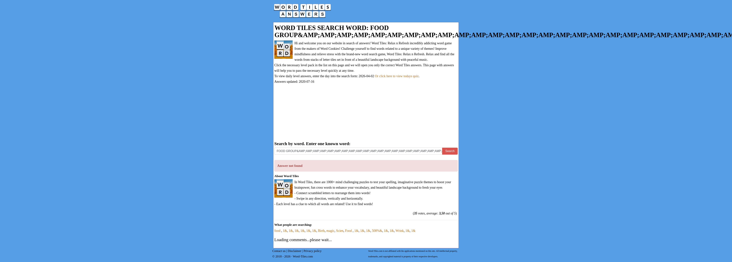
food (277, 231)
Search (450, 151)
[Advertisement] (366, 113)
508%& (377, 231)
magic (330, 231)
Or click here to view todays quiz (397, 76)
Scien (339, 231)
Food (349, 231)
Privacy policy (313, 251)
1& (285, 231)
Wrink (399, 231)
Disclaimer (294, 251)
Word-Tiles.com (303, 256)
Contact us (278, 251)
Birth (321, 231)
